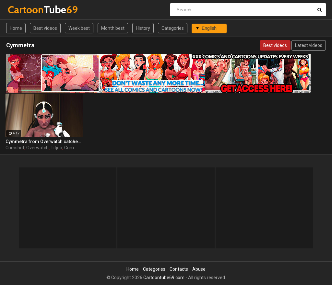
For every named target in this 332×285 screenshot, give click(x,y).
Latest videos (308, 45)
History (143, 28)
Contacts (179, 269)
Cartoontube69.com (163, 277)
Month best (112, 28)
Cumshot (15, 147)
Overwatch (37, 147)
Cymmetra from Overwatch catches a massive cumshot (44, 141)
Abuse (199, 269)
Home (16, 28)
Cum (69, 147)
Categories (172, 28)
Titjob (56, 147)
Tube (25, 9)
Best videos (45, 28)
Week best (79, 28)
